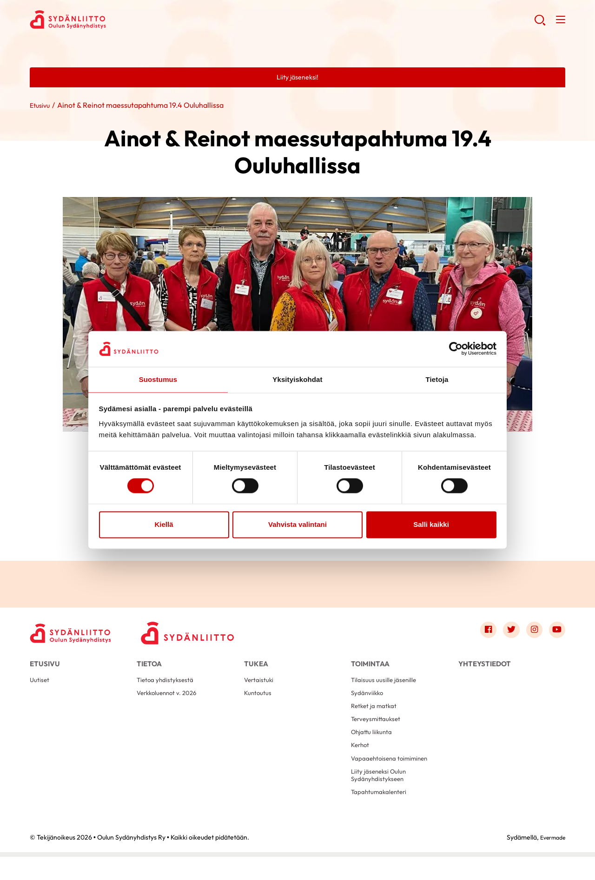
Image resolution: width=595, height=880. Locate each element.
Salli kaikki (431, 525)
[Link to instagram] (531, 632)
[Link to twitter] (505, 632)
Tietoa (149, 665)
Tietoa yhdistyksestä (168, 687)
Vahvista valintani (297, 525)
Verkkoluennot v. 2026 (170, 701)
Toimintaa (370, 665)
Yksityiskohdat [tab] (297, 379)
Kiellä (163, 525)
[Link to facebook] (480, 632)
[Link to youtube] (556, 632)
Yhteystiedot (484, 665)
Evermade (550, 860)
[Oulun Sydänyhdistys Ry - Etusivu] (76, 634)
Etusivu (41, 106)
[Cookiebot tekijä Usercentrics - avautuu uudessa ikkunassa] (455, 348)
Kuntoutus (259, 701)
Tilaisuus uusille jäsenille (386, 687)
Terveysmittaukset (379, 731)
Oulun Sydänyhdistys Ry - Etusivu (104, 21)
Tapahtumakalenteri (382, 814)
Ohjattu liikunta (374, 746)
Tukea (256, 665)
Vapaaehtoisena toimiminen (394, 776)
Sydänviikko (369, 701)
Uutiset (41, 687)
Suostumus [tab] (158, 379)
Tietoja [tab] (437, 379)
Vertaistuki (260, 687)
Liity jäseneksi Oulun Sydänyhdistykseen (381, 795)
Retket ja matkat (377, 716)
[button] (538, 23)
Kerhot (361, 761)
